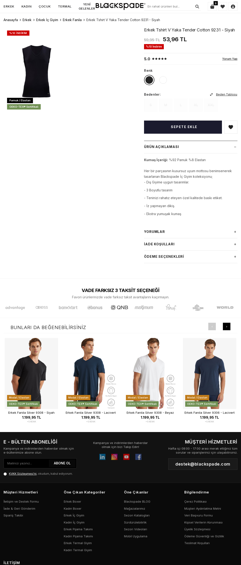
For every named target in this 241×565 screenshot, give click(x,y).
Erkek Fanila (72, 20)
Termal (65, 6)
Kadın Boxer (72, 508)
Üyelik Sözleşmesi (197, 529)
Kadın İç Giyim (74, 522)
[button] (212, 326)
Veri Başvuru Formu (198, 515)
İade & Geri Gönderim (19, 508)
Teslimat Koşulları (197, 543)
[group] (37, 70)
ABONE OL (62, 463)
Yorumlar (190, 232)
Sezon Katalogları (137, 515)
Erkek (9, 6)
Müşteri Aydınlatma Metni (202, 508)
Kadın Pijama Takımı (78, 536)
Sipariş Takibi (13, 515)
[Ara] (197, 6)
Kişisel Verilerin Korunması (203, 522)
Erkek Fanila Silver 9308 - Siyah (31, 412)
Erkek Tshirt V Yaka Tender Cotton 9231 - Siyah (123, 20)
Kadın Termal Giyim (78, 550)
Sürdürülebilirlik (135, 522)
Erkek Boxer (72, 501)
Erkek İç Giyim (47, 20)
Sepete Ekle (184, 127)
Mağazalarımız (134, 508)
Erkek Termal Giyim (78, 543)
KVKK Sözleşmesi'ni (22, 473)
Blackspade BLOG (137, 501)
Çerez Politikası (195, 501)
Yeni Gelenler (87, 6)
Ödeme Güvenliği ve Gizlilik (204, 536)
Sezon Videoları (135, 529)
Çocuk (45, 6)
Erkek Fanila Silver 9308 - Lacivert (91, 412)
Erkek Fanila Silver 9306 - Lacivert (210, 412)
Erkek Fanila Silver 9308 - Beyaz (150, 412)
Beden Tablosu (223, 94)
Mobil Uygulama (135, 536)
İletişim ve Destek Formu (21, 501)
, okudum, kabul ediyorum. (38, 474)
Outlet (109, 6)
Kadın (26, 6)
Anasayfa (11, 20)
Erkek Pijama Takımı (78, 529)
